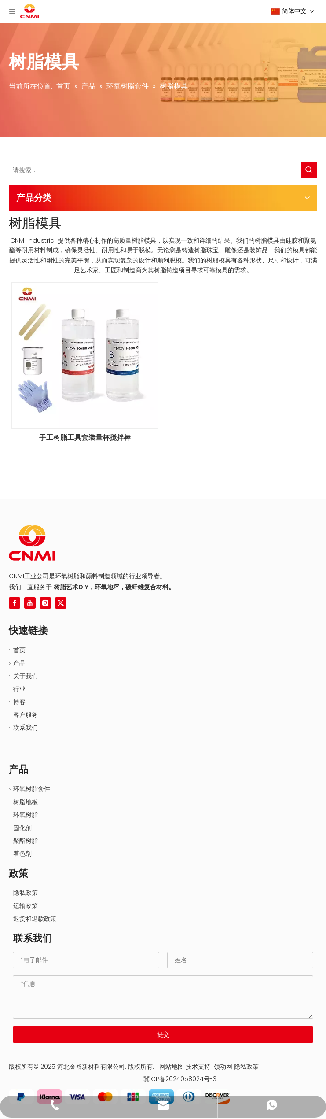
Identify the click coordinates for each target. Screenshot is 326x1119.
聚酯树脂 (25, 840)
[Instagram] (45, 603)
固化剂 (22, 828)
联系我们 (25, 727)
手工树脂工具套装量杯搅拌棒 (85, 437)
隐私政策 (25, 892)
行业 (19, 688)
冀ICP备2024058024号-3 (176, 1079)
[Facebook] (14, 603)
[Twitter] (60, 603)
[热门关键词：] (309, 170)
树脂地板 (25, 802)
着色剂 (22, 853)
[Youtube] (30, 603)
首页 (19, 650)
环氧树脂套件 (31, 788)
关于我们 (25, 676)
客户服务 (25, 714)
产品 (19, 662)
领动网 (223, 1066)
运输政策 (25, 905)
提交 (163, 1034)
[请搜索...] (155, 170)
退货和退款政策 (34, 918)
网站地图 (171, 1066)
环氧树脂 (25, 814)
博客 (19, 702)
